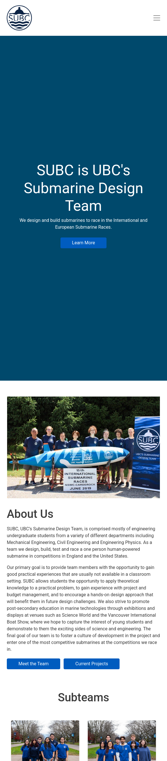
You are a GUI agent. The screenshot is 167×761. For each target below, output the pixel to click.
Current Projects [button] (91, 663)
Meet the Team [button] (33, 663)
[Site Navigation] (157, 18)
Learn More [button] (83, 242)
